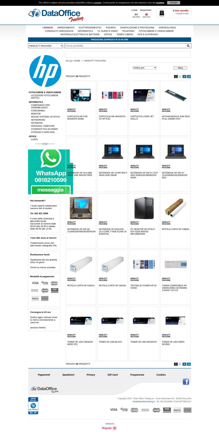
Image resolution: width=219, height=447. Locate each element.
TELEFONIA (128, 31)
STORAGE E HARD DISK (43, 132)
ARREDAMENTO (65, 27)
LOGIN (134, 10)
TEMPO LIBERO (125, 34)
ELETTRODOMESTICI (90, 27)
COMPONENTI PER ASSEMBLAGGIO (40, 106)
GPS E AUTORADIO (148, 34)
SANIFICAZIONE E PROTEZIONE (137, 27)
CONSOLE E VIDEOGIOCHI (59, 31)
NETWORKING (38, 120)
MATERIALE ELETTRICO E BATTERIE (80, 34)
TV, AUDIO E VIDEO (107, 31)
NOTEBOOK (37, 123)
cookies (97, 2)
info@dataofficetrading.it (144, 401)
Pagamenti (44, 374)
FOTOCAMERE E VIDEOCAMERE (156, 31)
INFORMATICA (85, 31)
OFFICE (108, 34)
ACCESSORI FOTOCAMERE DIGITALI (44, 96)
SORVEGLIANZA (167, 27)
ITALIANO (136, 17)
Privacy (91, 374)
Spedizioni (68, 374)
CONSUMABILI (38, 110)
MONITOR (36, 114)
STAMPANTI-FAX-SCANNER (44, 129)
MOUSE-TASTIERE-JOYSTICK (45, 117)
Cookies (161, 374)
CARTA (34, 139)
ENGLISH (146, 17)
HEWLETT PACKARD (95, 60)
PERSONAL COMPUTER (43, 126)
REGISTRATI (145, 10)
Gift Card (112, 374)
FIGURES (111, 27)
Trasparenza (137, 374)
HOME (77, 60)
